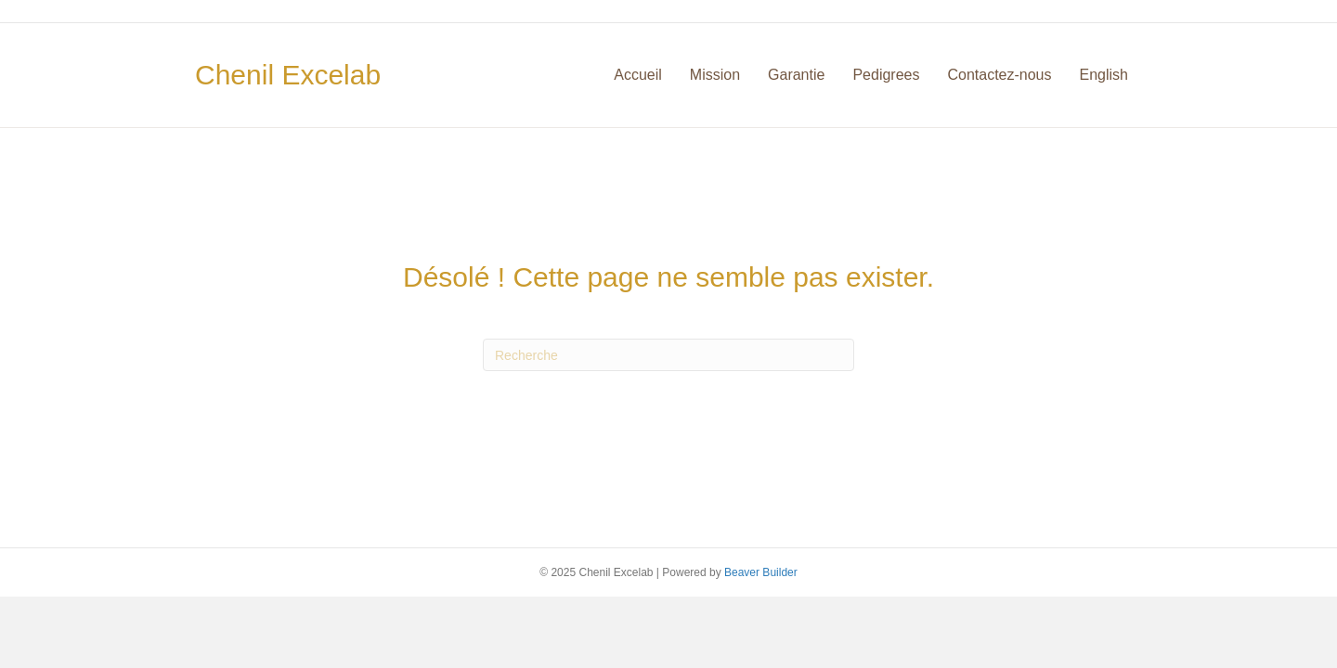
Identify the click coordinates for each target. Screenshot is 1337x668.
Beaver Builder (761, 572)
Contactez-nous (999, 75)
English (1104, 75)
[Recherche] (668, 355)
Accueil (638, 75)
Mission (715, 75)
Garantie (796, 75)
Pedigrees (885, 75)
